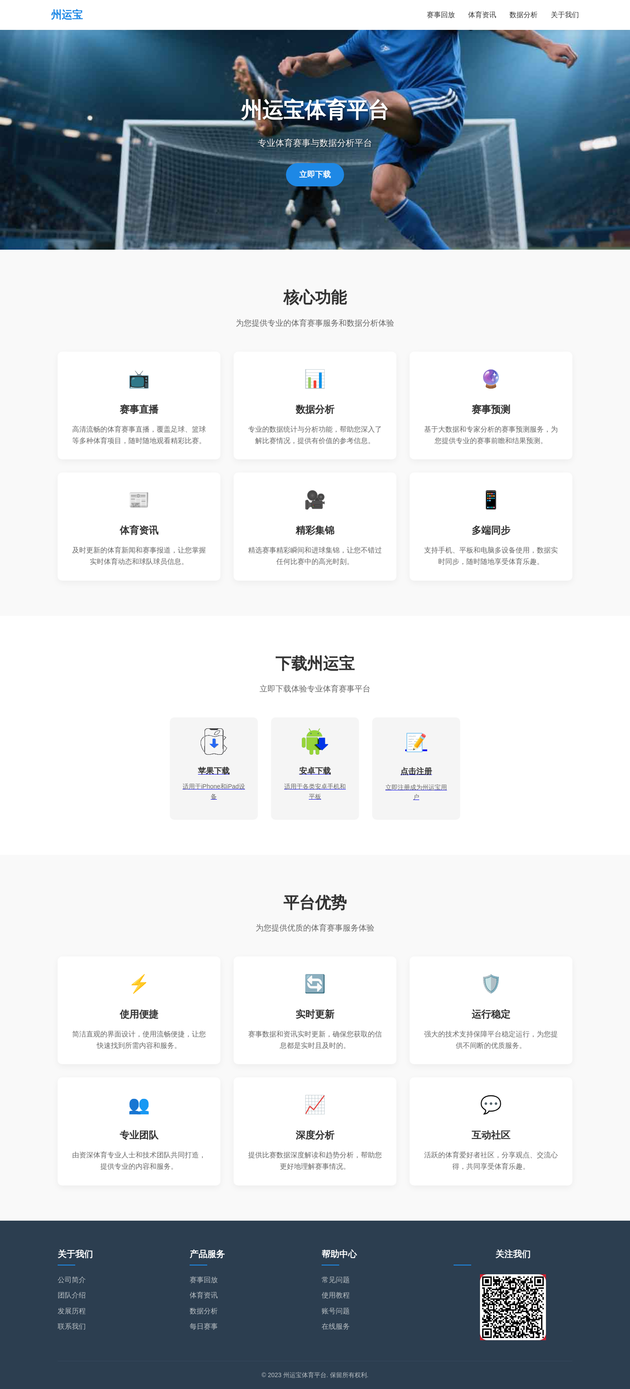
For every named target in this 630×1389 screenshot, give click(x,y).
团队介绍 (72, 1295)
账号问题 (336, 1311)
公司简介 (72, 1280)
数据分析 (523, 14)
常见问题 (336, 1280)
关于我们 (565, 14)
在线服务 (336, 1326)
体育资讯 (482, 14)
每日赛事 (204, 1326)
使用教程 (336, 1295)
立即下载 (315, 174)
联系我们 (72, 1326)
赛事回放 (441, 14)
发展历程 (72, 1311)
